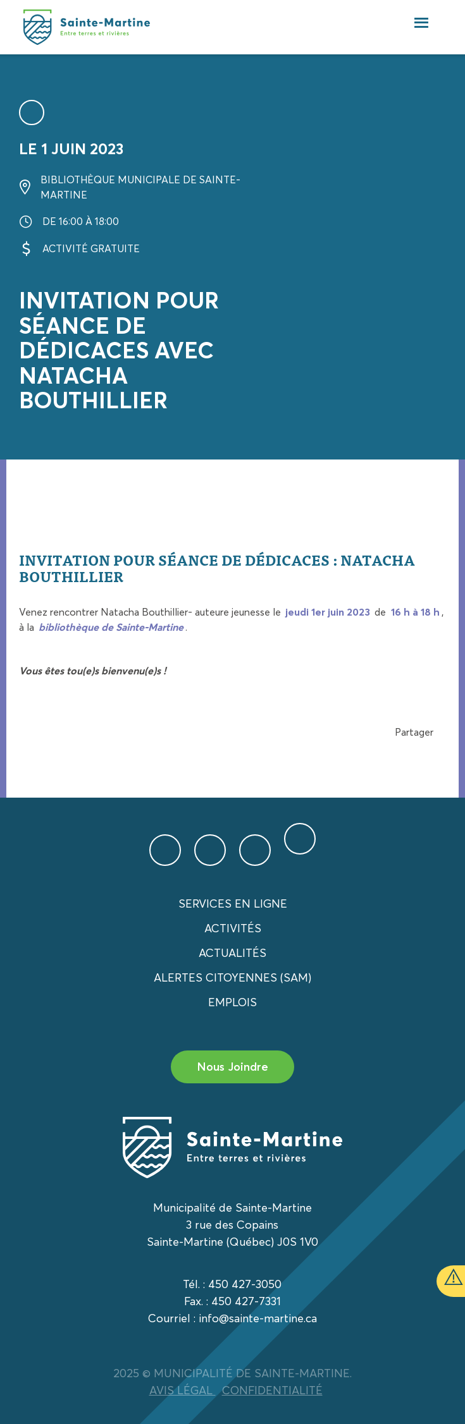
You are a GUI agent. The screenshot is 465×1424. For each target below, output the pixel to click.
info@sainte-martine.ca (258, 1318)
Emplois (232, 1002)
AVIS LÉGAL (182, 1390)
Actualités (232, 953)
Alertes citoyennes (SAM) (232, 977)
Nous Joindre (232, 1066)
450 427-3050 (245, 1284)
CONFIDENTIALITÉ (272, 1390)
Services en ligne (232, 903)
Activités (232, 928)
